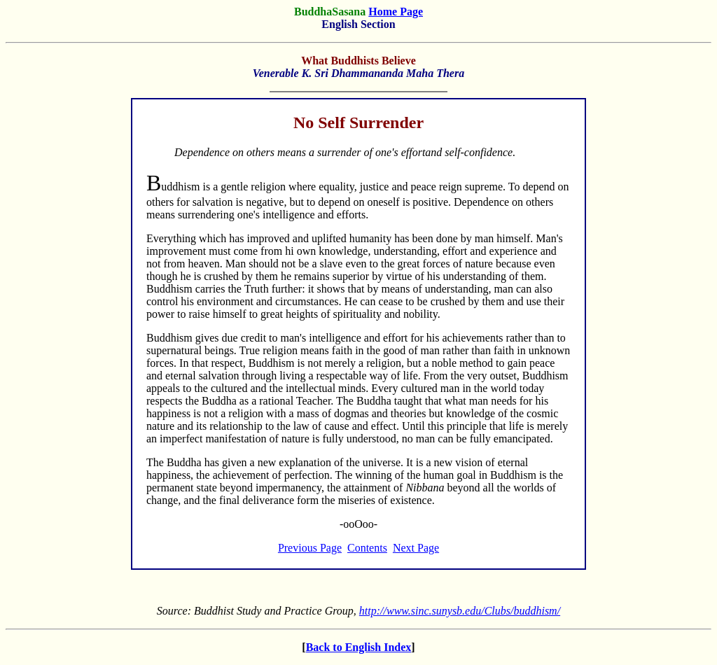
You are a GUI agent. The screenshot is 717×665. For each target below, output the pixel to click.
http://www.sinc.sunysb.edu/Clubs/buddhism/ (459, 611)
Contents (367, 548)
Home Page (395, 12)
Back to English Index (359, 647)
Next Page (416, 548)
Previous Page (310, 548)
